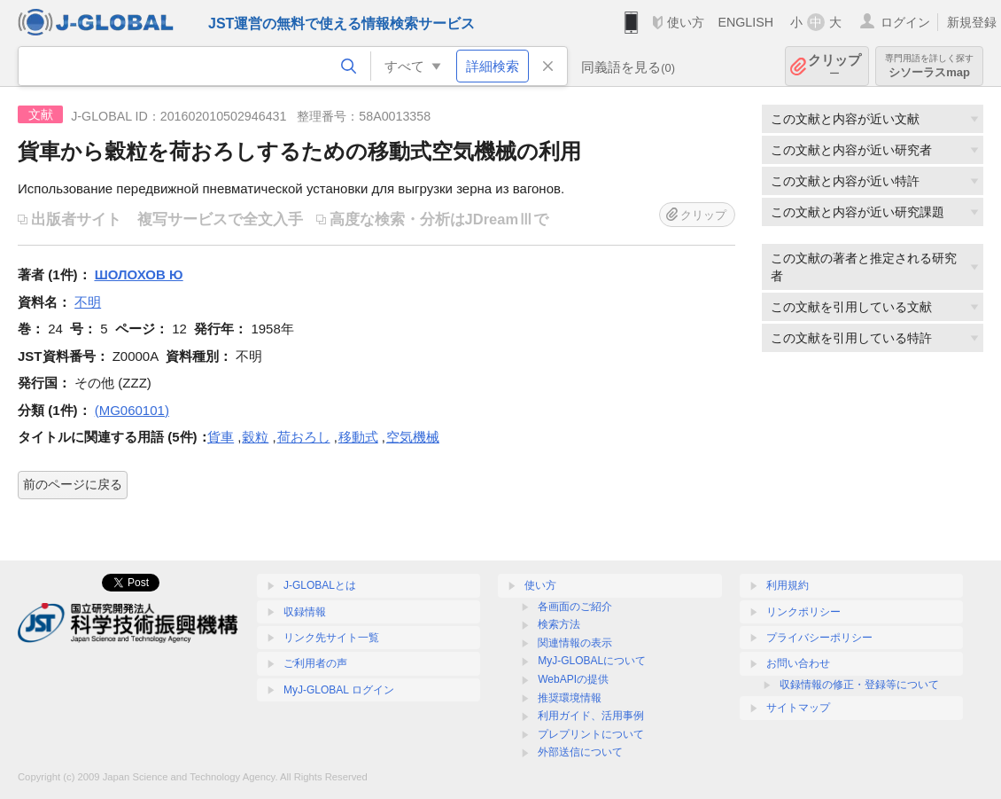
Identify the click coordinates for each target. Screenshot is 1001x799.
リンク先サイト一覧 (331, 637)
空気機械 (412, 436)
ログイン (905, 22)
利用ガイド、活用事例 (591, 715)
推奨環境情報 (569, 698)
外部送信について (580, 752)
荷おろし (303, 436)
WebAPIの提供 (573, 679)
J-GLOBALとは (319, 585)
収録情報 (304, 612)
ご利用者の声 (315, 663)
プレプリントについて (591, 734)
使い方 (685, 22)
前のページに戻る (72, 484)
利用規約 (787, 585)
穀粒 (255, 436)
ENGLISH (745, 22)
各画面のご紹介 (575, 606)
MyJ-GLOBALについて (592, 660)
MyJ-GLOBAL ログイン (338, 690)
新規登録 (972, 22)
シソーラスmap (929, 66)
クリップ (834, 66)
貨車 (220, 436)
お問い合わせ (798, 663)
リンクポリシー (803, 612)
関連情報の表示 (575, 643)
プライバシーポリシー (819, 637)
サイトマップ (798, 707)
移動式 (358, 436)
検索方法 (559, 624)
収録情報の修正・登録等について (859, 684)
